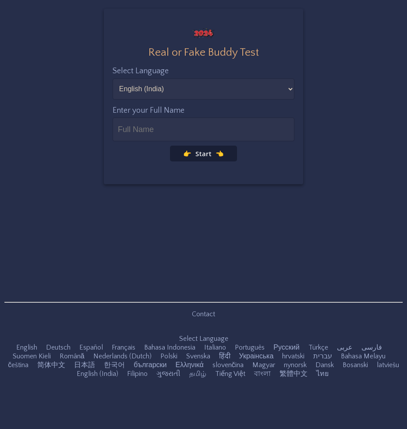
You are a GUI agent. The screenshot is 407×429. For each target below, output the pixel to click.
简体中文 (51, 365)
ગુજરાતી (168, 374)
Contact (203, 314)
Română (72, 356)
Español (91, 347)
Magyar (263, 365)
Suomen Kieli (32, 356)
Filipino (137, 374)
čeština (18, 365)
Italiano (215, 347)
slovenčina (228, 365)
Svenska (198, 356)
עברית (322, 356)
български (150, 365)
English (26, 347)
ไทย (322, 374)
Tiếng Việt (230, 374)
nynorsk (295, 365)
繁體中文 (294, 374)
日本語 (84, 365)
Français (123, 347)
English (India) (97, 374)
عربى (345, 347)
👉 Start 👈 (203, 153)
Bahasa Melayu (363, 356)
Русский (286, 347)
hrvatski (293, 356)
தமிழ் (197, 374)
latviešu (388, 365)
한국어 (114, 365)
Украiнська (256, 356)
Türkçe (318, 347)
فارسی (371, 347)
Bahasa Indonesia (169, 347)
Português (250, 347)
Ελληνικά (190, 365)
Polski (168, 356)
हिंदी (224, 356)
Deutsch (58, 347)
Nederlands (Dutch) (122, 356)
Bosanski (355, 365)
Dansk (324, 365)
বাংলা (262, 374)
